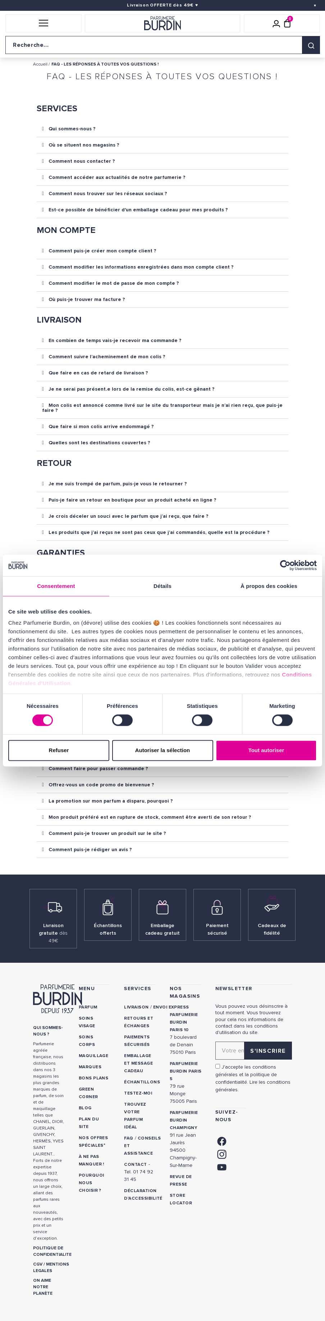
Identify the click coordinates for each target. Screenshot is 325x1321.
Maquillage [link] (94, 1056)
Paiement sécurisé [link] (217, 929)
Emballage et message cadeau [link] (138, 1063)
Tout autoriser (266, 750)
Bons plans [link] (94, 1078)
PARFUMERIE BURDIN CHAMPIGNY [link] (184, 1120)
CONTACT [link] (135, 1164)
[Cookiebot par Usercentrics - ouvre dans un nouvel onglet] (285, 565)
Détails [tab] (162, 586)
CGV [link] (37, 1264)
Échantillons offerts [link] (108, 929)
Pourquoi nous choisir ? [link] (91, 1183)
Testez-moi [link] (138, 1093)
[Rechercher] (311, 45)
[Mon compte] (276, 23)
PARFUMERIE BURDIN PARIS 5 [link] (186, 1071)
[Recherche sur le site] (162, 45)
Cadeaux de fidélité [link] (272, 929)
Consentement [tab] (56, 586)
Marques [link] (90, 1067)
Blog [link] (85, 1108)
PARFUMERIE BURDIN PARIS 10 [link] (184, 1022)
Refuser (59, 750)
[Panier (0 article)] (287, 23)
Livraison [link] (136, 1007)
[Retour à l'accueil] (162, 23)
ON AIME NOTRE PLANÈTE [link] (42, 1287)
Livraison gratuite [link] (53, 933)
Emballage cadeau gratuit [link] (162, 929)
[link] (221, 1140)
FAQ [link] (128, 1138)
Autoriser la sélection (162, 750)
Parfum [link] (88, 1007)
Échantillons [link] (142, 1082)
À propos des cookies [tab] (269, 586)
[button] (43, 23)
